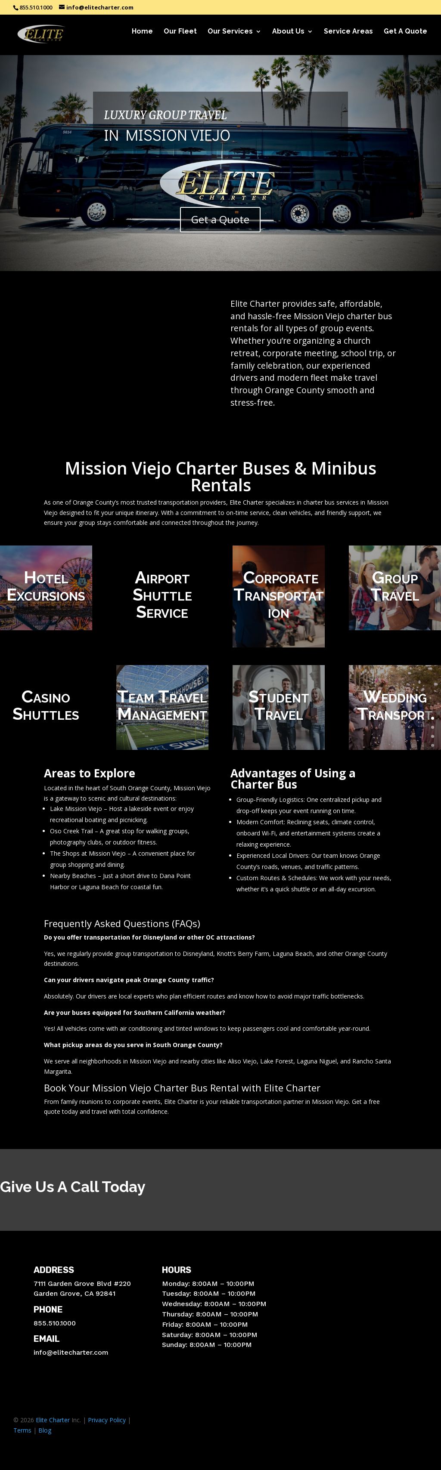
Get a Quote (220, 219)
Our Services (230, 37)
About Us (288, 37)
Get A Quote (405, 37)
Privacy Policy (107, 1420)
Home (142, 37)
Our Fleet (180, 37)
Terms (22, 1430)
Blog (44, 1430)
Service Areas (348, 37)
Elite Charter (53, 1420)
